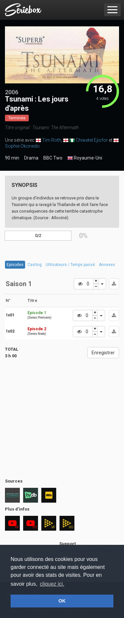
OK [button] (62, 600)
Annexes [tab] (107, 264)
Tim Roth (51, 140)
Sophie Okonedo (22, 146)
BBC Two (52, 158)
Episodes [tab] (15, 264)
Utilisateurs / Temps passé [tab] (70, 264)
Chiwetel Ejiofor (92, 140)
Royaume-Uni (84, 158)
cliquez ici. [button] (52, 584)
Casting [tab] (34, 264)
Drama (31, 158)
